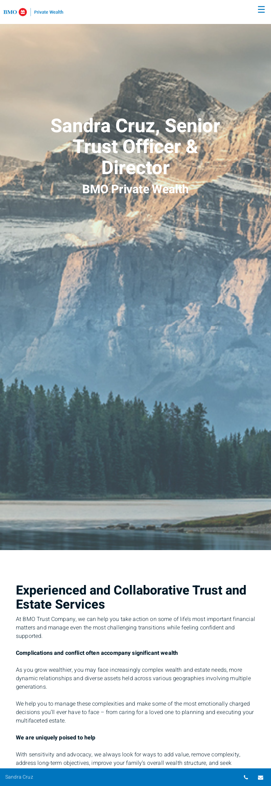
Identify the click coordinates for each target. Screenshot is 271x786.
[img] (135, 275)
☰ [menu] (261, 9)
